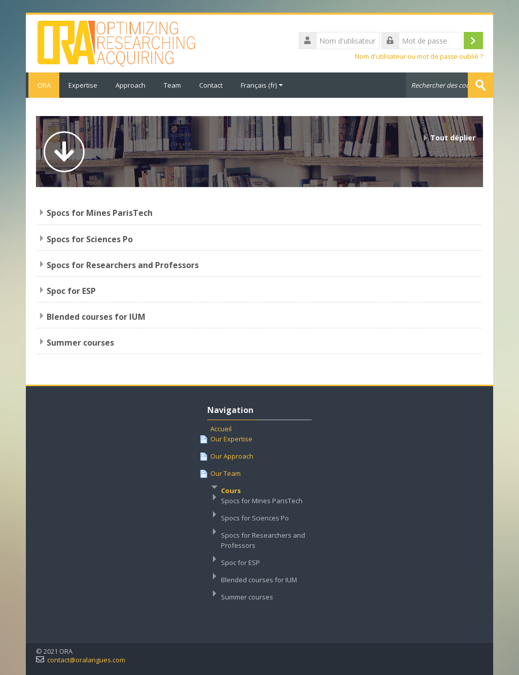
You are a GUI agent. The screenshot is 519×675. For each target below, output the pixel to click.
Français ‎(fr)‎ (262, 85)
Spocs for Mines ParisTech (100, 212)
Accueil (221, 428)
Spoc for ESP (71, 290)
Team (172, 85)
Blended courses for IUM (96, 316)
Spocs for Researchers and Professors (123, 264)
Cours (231, 490)
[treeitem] (259, 519)
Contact (211, 85)
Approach (130, 85)
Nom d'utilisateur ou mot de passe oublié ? (419, 56)
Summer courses (80, 342)
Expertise (82, 85)
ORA (42, 85)
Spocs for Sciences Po (90, 238)
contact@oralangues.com (86, 659)
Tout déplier (452, 137)
